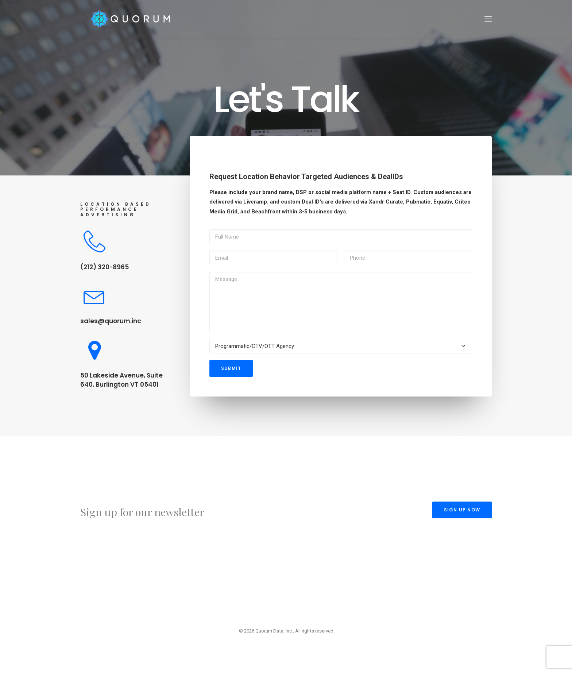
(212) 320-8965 (104, 267)
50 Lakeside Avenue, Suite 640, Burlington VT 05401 (121, 380)
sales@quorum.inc (110, 321)
